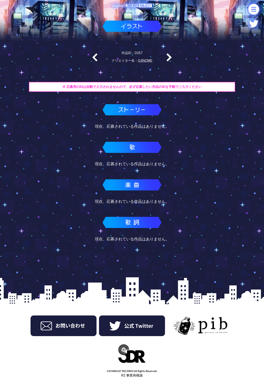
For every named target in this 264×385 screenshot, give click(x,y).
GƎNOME (145, 60)
